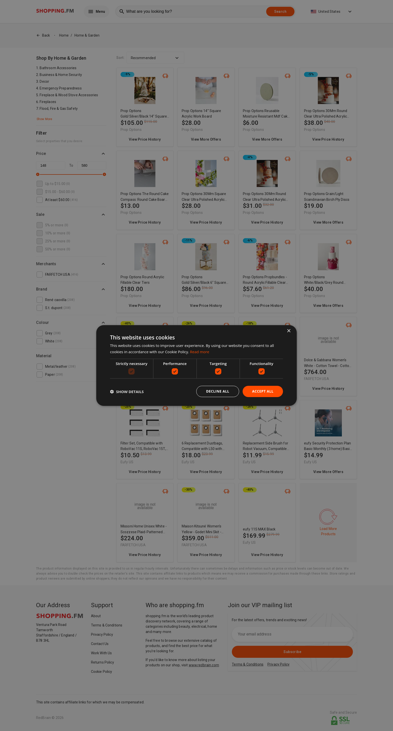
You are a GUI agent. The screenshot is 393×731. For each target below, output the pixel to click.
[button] (127, 391)
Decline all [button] (217, 391)
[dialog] (196, 365)
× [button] (288, 331)
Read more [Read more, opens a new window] (199, 351)
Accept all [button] (262, 391)
